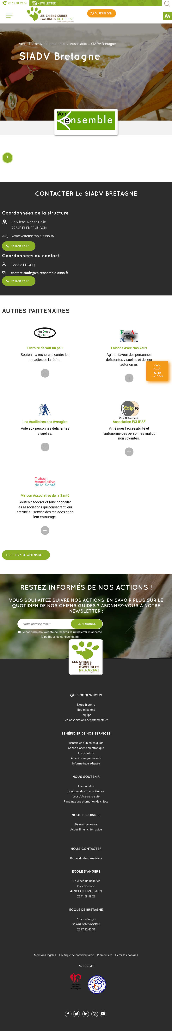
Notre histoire (86, 704)
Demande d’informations (86, 858)
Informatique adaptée (86, 763)
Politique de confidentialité (76, 955)
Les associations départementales (86, 720)
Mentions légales (45, 955)
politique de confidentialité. (61, 636)
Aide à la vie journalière (86, 758)
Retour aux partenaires (26, 555)
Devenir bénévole (86, 824)
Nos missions (86, 709)
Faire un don (157, 375)
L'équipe (86, 715)
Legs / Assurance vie (86, 796)
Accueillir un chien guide (86, 829)
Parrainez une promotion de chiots (86, 801)
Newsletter (46, 3)
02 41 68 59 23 (17, 3)
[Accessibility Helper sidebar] (167, 16)
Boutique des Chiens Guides (86, 791)
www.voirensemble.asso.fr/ (33, 236)
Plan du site (104, 955)
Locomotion (86, 753)
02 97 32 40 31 (86, 929)
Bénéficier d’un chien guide (86, 743)
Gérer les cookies (126, 955)
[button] (86, 158)
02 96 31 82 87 (20, 246)
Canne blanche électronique (86, 748)
